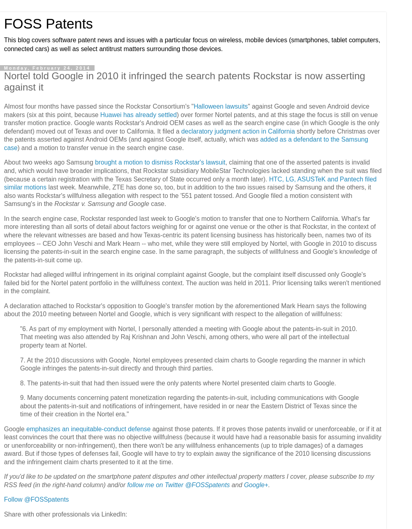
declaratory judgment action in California (238, 131)
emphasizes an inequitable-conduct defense (88, 429)
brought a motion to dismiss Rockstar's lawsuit (160, 162)
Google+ (256, 485)
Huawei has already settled (138, 114)
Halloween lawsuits (221, 106)
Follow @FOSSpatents (36, 499)
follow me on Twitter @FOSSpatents (178, 485)
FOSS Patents (48, 23)
